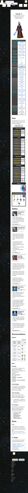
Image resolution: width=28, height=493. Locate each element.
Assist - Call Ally (22, 89)
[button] (19, 224)
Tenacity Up (21, 73)
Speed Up (21, 72)
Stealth (20, 69)
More (13, 5)
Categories (14, 443)
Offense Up (21, 68)
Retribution (22, 77)
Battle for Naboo (16, 449)
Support (19, 44)
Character (19, 443)
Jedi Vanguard (15, 447)
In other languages (20, 5)
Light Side (22, 42)
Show (19, 224)
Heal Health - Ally (21, 94)
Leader (23, 44)
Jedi (21, 47)
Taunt (19, 74)
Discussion (8, 5)
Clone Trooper (22, 52)
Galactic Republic (21, 45)
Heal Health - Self (21, 90)
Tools (25, 5)
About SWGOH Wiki (12, 474)
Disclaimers (13, 477)
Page (4, 5)
